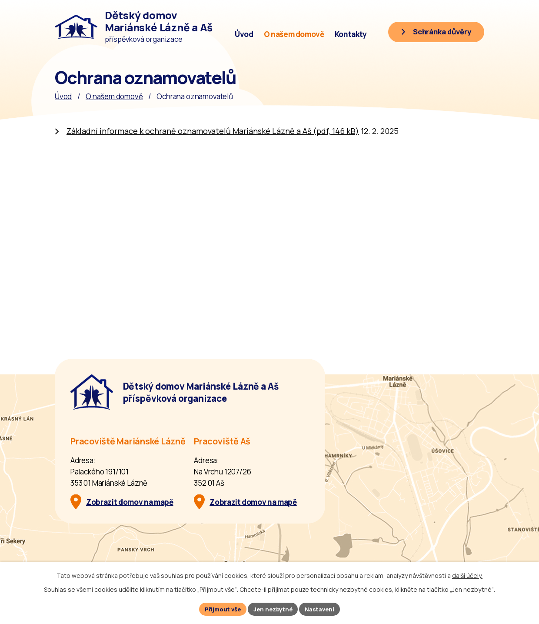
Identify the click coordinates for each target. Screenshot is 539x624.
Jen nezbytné (274, 608)
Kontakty (351, 34)
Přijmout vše (219, 608)
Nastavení (324, 608)
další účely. (467, 574)
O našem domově (294, 34)
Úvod (244, 34)
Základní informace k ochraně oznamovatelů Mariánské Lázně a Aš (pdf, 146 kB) (213, 131)
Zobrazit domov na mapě (129, 502)
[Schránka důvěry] (431, 33)
